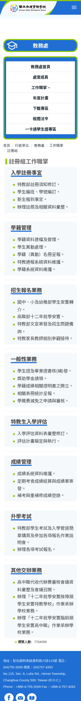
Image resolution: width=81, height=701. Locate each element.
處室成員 (40, 77)
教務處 (39, 145)
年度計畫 (40, 97)
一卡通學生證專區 (40, 129)
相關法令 (40, 118)
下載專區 (40, 108)
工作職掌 (56, 145)
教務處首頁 (40, 66)
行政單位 (22, 145)
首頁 (6, 145)
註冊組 (12, 150)
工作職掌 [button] (40, 87)
